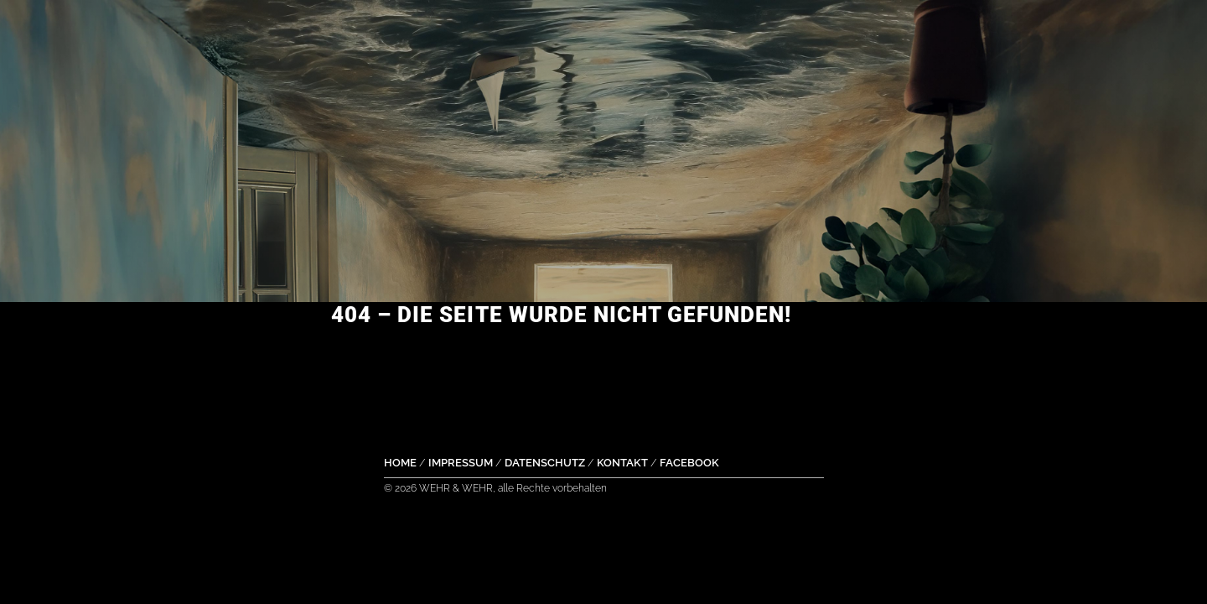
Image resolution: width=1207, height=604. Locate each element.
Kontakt (622, 462)
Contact (887, 29)
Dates (492, 29)
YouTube (599, 29)
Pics (696, 29)
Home (313, 29)
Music (401, 29)
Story (779, 29)
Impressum (460, 462)
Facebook (689, 462)
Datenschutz (545, 462)
